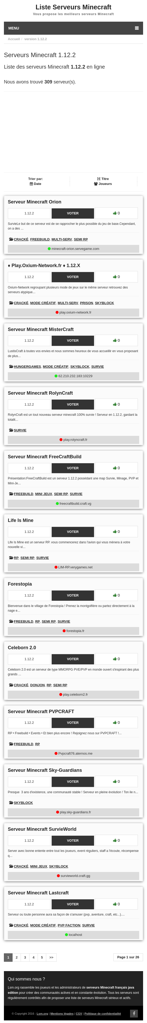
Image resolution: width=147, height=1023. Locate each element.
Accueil (14, 39)
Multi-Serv (61, 239)
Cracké (21, 239)
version (30, 39)
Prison (86, 303)
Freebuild (40, 239)
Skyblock (104, 303)
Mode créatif (43, 303)
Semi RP (81, 239)
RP (16, 558)
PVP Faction (69, 925)
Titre (103, 179)
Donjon (37, 685)
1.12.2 (42, 39)
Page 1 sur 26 (128, 957)
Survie (97, 367)
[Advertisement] (73, 132)
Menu (73, 28)
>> (51, 957)
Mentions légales (62, 1013)
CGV (79, 1013)
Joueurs (103, 184)
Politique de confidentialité (102, 1013)
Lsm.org (42, 1013)
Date (35, 184)
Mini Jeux (43, 494)
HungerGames (27, 367)
